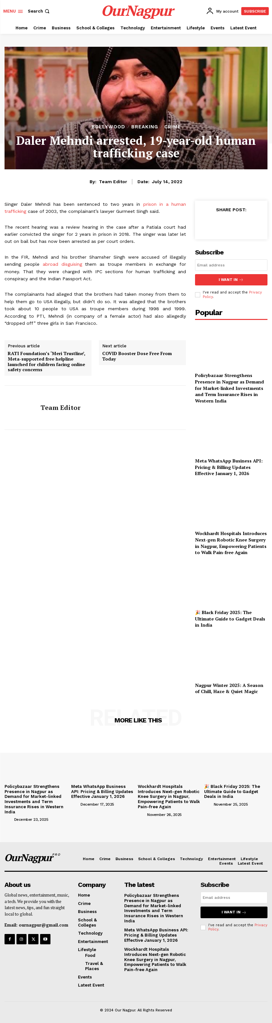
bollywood (108, 126)
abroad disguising (62, 264)
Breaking (144, 126)
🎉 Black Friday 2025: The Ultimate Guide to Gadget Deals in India (230, 618)
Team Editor (113, 181)
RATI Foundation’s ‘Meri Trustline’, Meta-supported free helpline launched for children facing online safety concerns (46, 361)
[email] (231, 265)
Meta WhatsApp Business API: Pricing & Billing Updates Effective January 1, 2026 (229, 466)
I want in (231, 279)
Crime (172, 126)
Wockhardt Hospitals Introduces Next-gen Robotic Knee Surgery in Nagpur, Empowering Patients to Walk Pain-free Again (231, 542)
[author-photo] (9, 818)
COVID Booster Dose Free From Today (137, 356)
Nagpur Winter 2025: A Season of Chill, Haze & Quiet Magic (229, 688)
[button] (39, 11)
